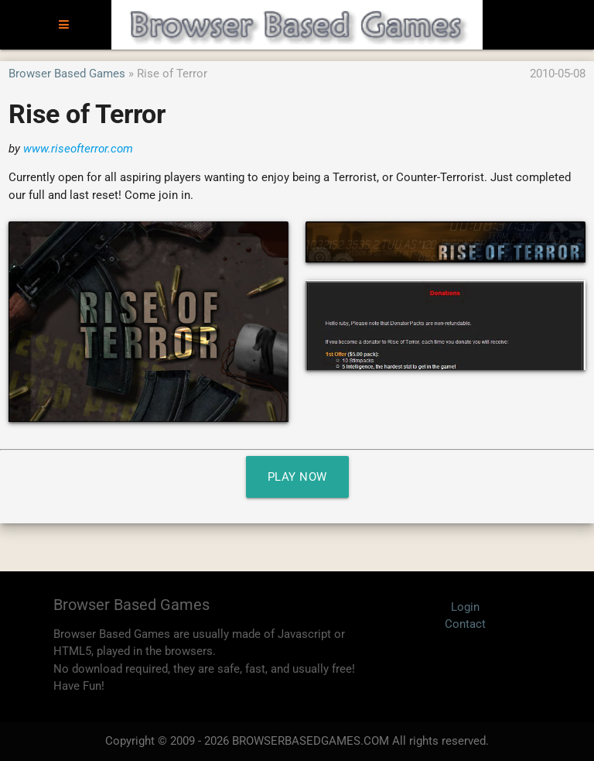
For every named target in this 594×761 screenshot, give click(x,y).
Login (465, 607)
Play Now (297, 477)
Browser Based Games (67, 74)
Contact (465, 624)
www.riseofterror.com (78, 149)
